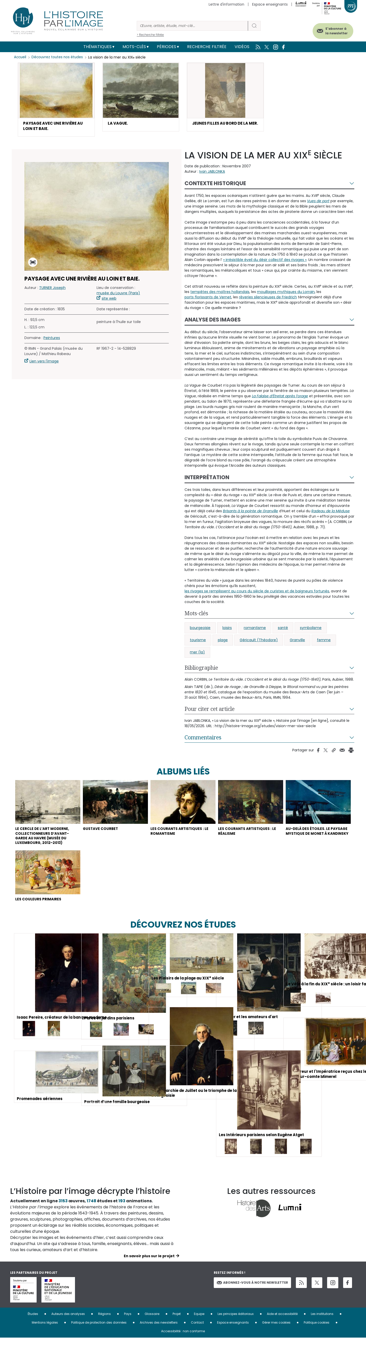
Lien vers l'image (44, 362)
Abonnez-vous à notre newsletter (252, 1291)
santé (283, 629)
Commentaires (203, 739)
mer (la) (197, 653)
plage (223, 641)
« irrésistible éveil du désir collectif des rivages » (265, 261)
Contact (197, 1331)
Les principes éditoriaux (236, 1323)
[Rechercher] (192, 26)
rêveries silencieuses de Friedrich (268, 298)
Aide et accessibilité (282, 1323)
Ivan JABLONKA (212, 173)
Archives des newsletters (159, 1331)
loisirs (227, 629)
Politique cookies (316, 1331)
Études (33, 1323)
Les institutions (322, 1323)
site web (109, 300)
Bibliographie (201, 669)
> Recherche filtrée (150, 35)
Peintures (51, 339)
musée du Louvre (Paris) (118, 294)
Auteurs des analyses (68, 1323)
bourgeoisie (200, 629)
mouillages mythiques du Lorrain (286, 293)
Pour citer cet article (210, 710)
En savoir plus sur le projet (149, 1265)
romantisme (255, 629)
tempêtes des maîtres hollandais (219, 293)
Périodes (166, 47)
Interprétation (207, 479)
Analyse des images (213, 321)
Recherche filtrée (206, 47)
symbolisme (311, 629)
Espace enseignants (270, 4)
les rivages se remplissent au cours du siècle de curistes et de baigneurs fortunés (257, 592)
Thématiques (97, 47)
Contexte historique (215, 185)
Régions (104, 1323)
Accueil (20, 57)
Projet (177, 1323)
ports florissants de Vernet (208, 298)
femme (324, 641)
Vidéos (242, 47)
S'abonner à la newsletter (331, 29)
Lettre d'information (226, 4)
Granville (297, 641)
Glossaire (152, 1323)
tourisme (198, 641)
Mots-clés (134, 47)
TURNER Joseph (52, 289)
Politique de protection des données (99, 1331)
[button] (56, 100)
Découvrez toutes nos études (58, 57)
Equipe (199, 1323)
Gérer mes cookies (276, 1331)
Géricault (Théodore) (259, 641)
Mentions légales (45, 1331)
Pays (127, 1323)
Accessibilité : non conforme (183, 1340)
